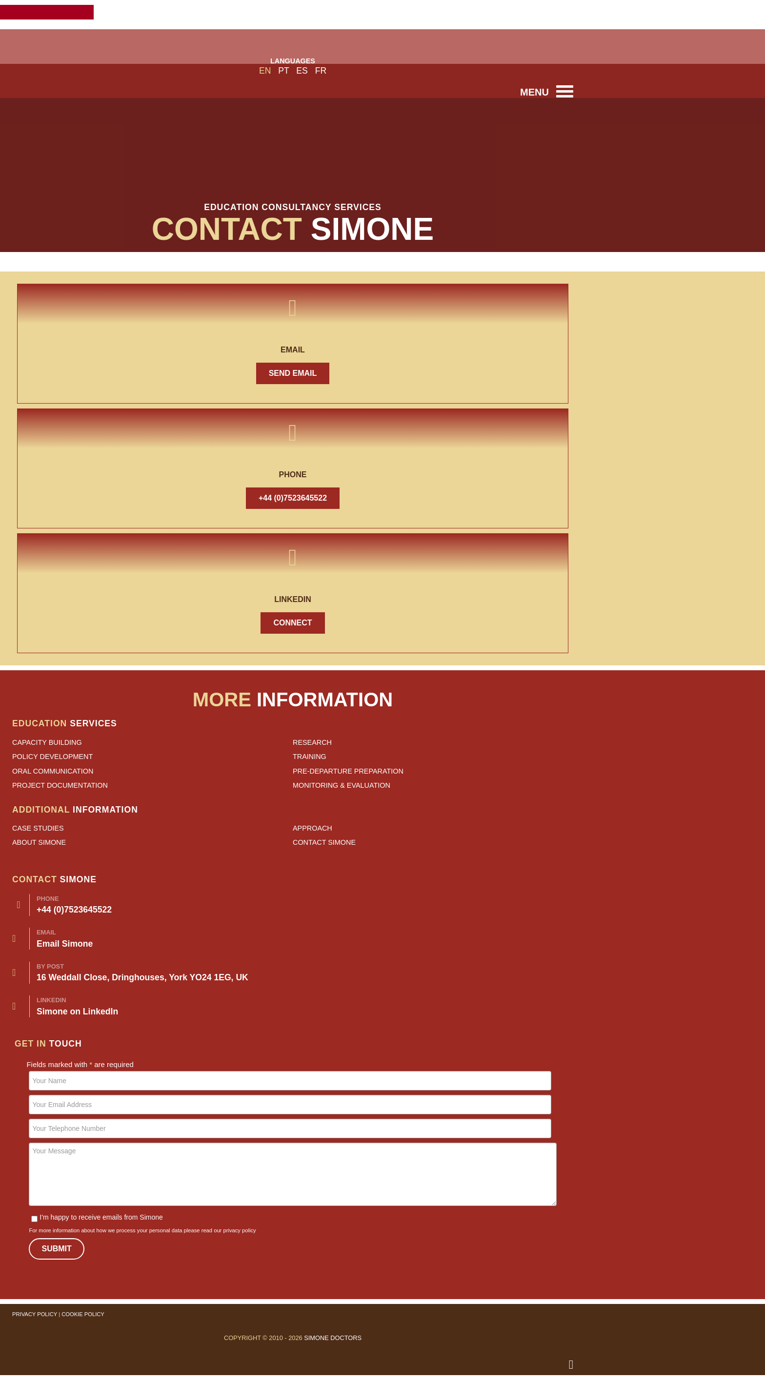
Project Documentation (60, 785)
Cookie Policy (82, 1314)
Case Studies (38, 828)
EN (266, 71)
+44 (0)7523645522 (293, 498)
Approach (312, 828)
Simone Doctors (333, 1337)
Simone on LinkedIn (77, 1011)
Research (312, 742)
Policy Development (52, 756)
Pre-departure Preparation (348, 771)
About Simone (39, 842)
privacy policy (239, 1230)
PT (284, 71)
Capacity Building (47, 742)
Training (309, 756)
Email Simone (65, 944)
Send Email (293, 373)
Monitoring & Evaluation (341, 785)
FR (320, 71)
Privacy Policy (34, 1314)
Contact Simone (324, 842)
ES (303, 71)
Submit (56, 1248)
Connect (292, 623)
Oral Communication (52, 771)
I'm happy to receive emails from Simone (96, 1217)
